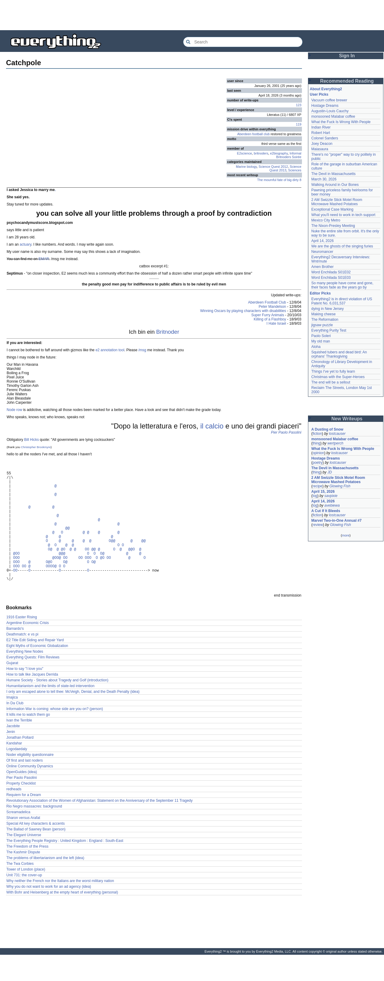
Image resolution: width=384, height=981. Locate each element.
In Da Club (15, 729)
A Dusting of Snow (327, 429)
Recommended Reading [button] (347, 81)
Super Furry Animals (267, 315)
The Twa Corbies (20, 890)
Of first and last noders (24, 787)
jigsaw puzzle (322, 325)
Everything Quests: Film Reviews (32, 683)
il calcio (212, 426)
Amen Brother (322, 267)
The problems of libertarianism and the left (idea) (45, 884)
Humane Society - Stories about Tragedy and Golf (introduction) (57, 706)
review (318, 525)
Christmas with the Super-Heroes (338, 377)
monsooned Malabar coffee (333, 116)
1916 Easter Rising (21, 643)
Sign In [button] (347, 55)
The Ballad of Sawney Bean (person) (35, 855)
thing (316, 443)
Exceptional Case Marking (332, 209)
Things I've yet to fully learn (333, 371)
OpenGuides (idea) (21, 798)
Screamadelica (18, 838)
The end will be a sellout (330, 382)
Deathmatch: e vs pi (22, 660)
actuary (25, 244)
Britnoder (167, 332)
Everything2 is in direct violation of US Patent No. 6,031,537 (341, 301)
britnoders (261, 153)
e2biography (279, 153)
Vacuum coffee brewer (329, 100)
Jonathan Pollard (19, 764)
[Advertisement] (192, 15)
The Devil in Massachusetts (333, 174)
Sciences (294, 170)
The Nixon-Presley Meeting (333, 226)
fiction (317, 434)
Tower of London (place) (25, 895)
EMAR (44, 259)
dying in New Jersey (327, 309)
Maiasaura (319, 149)
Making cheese (323, 314)
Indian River (321, 127)
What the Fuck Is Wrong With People (341, 122)
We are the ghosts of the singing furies (342, 246)
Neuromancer (322, 252)
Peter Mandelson (272, 306)
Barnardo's (15, 655)
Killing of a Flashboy (270, 319)
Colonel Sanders (324, 138)
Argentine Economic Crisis (27, 649)
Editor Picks (320, 293)
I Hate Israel (276, 323)
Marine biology (246, 166)
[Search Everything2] (243, 42)
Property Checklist (21, 809)
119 (298, 124)
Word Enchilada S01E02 (331, 272)
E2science (244, 153)
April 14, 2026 (322, 241)
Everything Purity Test (328, 330)
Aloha (316, 347)
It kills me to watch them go (28, 741)
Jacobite (13, 752)
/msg (142, 350)
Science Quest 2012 (273, 166)
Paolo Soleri (321, 336)
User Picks (319, 94)
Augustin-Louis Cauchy (329, 111)
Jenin (10, 758)
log (315, 496)
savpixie (330, 496)
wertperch (335, 443)
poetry (317, 462)
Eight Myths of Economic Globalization (37, 672)
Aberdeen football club (253, 134)
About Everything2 (326, 89)
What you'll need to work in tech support (343, 215)
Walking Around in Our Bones (335, 185)
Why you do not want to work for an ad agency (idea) (48, 913)
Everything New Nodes (24, 678)
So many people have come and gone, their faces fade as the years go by (342, 285)
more (345, 535)
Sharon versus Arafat (23, 844)
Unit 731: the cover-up (24, 901)
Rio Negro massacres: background (34, 832)
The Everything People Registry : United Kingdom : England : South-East (64, 867)
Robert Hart (320, 133)
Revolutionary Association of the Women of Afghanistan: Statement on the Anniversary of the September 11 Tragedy (99, 827)
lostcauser (337, 434)
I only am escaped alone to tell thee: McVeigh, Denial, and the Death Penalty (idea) (73, 718)
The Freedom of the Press (27, 873)
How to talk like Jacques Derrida (32, 701)
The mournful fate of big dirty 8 (279, 180)
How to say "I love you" (24, 695)
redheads (13, 815)
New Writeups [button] (347, 418)
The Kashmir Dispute (23, 878)
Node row (14, 410)
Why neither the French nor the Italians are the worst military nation (60, 907)
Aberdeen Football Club (267, 302)
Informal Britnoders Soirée (288, 155)
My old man (320, 341)
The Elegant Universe (23, 861)
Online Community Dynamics (29, 792)
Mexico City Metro (325, 220)
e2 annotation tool (110, 350)
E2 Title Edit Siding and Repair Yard (35, 666)
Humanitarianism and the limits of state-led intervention (50, 712)
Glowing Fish (339, 486)
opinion (318, 453)
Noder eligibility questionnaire (30, 781)
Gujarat (12, 689)
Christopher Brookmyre (36, 447)
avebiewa (332, 505)
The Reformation (324, 319)
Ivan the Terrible (19, 746)
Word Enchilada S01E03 (331, 278)
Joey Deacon (321, 144)
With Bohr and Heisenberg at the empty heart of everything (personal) (62, 918)
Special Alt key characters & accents (35, 850)
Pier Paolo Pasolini (286, 432)
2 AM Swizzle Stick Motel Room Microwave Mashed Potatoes (336, 202)
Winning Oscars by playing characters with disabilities (243, 311)
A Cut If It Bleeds (325, 511)
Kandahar (14, 769)
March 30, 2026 (323, 179)
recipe (317, 486)
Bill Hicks (31, 440)
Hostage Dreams (324, 106)
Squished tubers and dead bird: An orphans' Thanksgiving (339, 354)
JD (329, 472)
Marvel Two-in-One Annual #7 (336, 520)
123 (298, 105)
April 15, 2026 (323, 491)
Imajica (12, 723)
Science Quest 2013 (285, 168)
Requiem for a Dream (23, 821)
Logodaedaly (16, 775)
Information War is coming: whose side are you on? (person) (54, 735)
